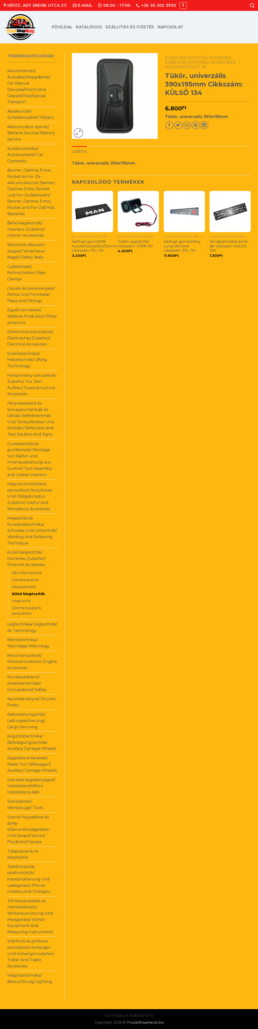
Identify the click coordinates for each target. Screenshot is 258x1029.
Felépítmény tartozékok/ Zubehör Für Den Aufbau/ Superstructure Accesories (31, 384)
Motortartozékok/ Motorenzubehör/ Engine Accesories (32, 661)
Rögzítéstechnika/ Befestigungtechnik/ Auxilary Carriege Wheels (31, 742)
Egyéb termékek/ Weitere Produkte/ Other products (32, 316)
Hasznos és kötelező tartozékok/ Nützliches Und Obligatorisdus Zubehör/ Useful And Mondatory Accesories (29, 496)
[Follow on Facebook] (183, 5)
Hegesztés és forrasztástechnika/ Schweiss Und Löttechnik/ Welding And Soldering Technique (32, 530)
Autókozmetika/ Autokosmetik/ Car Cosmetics (25, 154)
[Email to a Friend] (187, 125)
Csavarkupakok (25, 580)
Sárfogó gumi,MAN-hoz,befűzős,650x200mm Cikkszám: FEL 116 (94, 246)
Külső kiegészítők (28, 594)
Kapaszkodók (24, 587)
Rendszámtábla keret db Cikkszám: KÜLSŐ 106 (229, 246)
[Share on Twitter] (178, 125)
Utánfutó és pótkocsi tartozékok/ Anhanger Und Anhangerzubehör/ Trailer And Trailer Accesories (30, 953)
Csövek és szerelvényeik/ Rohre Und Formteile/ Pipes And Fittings (31, 294)
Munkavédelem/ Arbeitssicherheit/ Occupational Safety (27, 683)
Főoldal (62, 27)
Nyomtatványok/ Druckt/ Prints (31, 702)
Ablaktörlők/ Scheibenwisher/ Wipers (30, 114)
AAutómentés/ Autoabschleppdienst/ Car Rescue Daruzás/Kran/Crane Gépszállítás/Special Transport (28, 86)
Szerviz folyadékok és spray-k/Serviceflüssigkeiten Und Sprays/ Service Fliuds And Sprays (28, 829)
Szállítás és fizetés (129, 27)
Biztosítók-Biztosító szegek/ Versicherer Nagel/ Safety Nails (26, 251)
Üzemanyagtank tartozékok (26, 611)
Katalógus (89, 27)
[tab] (79, 151)
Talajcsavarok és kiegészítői (23, 854)
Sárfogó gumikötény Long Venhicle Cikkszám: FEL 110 (182, 246)
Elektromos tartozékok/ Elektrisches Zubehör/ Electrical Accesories (30, 338)
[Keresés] (252, 5)
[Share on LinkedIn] (204, 125)
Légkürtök (21, 601)
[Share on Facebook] (169, 125)
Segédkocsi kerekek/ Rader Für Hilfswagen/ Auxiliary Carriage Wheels (32, 764)
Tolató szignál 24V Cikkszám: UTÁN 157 (135, 243)
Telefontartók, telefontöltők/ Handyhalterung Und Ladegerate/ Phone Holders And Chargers (28, 879)
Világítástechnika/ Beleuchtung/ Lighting (29, 978)
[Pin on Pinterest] (196, 125)
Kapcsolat (171, 27)
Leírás (79, 151)
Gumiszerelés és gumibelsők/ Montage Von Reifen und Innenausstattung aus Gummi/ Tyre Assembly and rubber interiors (29, 459)
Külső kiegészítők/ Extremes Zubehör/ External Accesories (26, 558)
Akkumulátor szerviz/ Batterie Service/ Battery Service (31, 133)
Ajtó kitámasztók (27, 573)
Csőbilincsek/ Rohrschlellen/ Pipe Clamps (26, 272)
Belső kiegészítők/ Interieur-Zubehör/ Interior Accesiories (26, 229)
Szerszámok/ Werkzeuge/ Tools (25, 804)
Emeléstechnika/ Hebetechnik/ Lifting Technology (27, 359)
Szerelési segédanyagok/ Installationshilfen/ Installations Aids (31, 786)
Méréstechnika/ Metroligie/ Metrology (28, 642)
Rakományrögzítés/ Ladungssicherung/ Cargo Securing (26, 720)
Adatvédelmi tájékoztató (129, 1015)
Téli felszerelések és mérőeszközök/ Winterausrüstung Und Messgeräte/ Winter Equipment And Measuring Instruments (30, 916)
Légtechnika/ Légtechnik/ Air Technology (32, 627)
